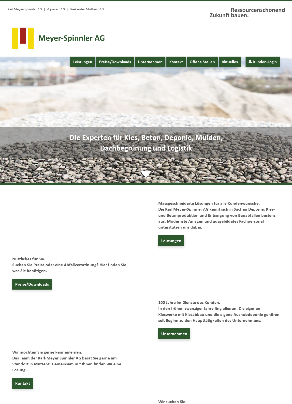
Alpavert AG (56, 9)
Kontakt (176, 62)
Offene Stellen (202, 62)
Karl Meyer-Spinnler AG (24, 9)
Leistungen (82, 62)
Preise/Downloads (115, 62)
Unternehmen (150, 62)
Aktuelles (230, 62)
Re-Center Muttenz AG (87, 9)
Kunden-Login (262, 62)
